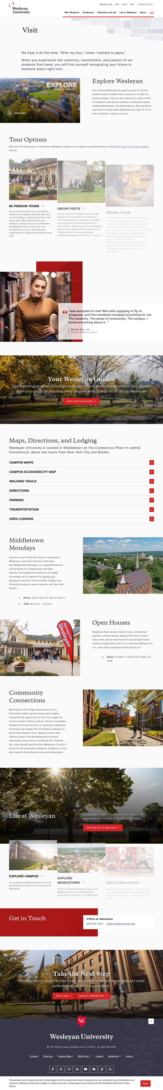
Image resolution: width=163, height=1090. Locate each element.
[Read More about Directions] (81, 490)
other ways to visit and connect (132, 146)
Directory (48, 1056)
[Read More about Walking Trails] (81, 481)
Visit (117, 4)
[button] (151, 11)
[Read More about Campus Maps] (81, 462)
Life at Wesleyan (128, 12)
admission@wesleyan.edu (121, 924)
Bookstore (113, 1056)
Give (132, 4)
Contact (34, 1056)
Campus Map (64, 1056)
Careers (99, 1056)
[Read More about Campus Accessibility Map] (81, 472)
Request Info (105, 4)
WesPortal (83, 1056)
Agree (145, 1083)
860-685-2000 (108, 1047)
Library (129, 1056)
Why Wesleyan (72, 12)
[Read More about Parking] (81, 500)
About (143, 12)
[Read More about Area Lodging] (81, 519)
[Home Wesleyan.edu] (26, 10)
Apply (124, 4)
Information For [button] (145, 4)
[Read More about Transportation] (81, 509)
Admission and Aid (106, 12)
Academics (88, 12)
